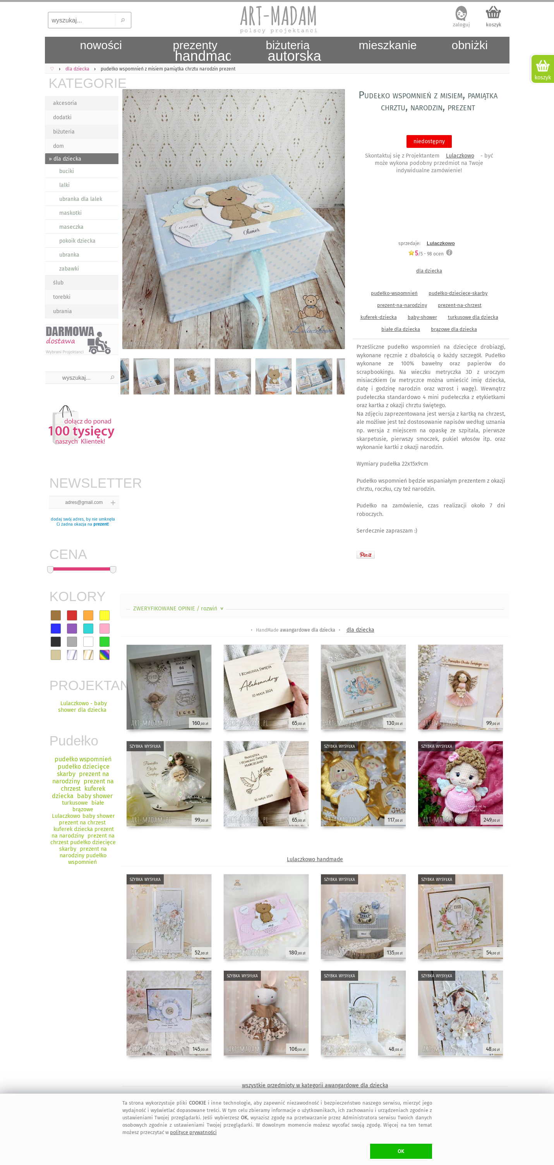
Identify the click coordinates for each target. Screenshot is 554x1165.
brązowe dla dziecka (454, 329)
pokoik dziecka (77, 241)
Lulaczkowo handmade (315, 859)
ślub (58, 282)
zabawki (69, 269)
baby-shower (422, 317)
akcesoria (65, 103)
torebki (61, 297)
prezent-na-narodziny (402, 305)
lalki (64, 185)
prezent (100, 524)
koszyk (493, 24)
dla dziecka (429, 271)
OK (401, 1151)
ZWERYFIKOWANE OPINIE (179, 608)
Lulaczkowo (460, 155)
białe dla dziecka (400, 329)
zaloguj (461, 24)
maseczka (71, 227)
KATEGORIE (83, 83)
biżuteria (64, 131)
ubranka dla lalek (80, 199)
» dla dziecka (65, 159)
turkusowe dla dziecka (473, 317)
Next (332, 221)
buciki (66, 171)
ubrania (62, 311)
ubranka (69, 255)
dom (58, 146)
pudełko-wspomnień (394, 293)
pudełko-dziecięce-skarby (458, 293)
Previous (133, 221)
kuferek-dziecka (378, 317)
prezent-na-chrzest (460, 305)
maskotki (70, 213)
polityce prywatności (193, 1132)
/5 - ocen (426, 253)
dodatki (62, 117)
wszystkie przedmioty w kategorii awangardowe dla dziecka (315, 1085)
